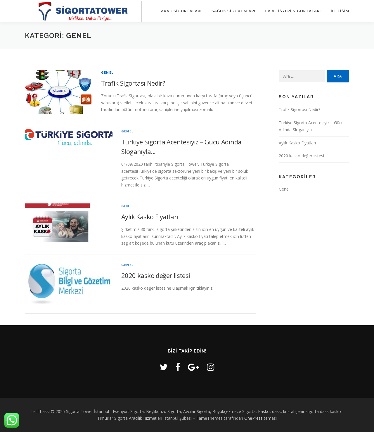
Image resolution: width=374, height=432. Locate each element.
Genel (107, 72)
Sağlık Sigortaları (233, 11)
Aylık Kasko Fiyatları (149, 216)
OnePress (253, 418)
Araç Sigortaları (181, 11)
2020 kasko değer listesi (155, 275)
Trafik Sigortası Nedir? (133, 83)
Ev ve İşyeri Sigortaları (293, 11)
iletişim (340, 11)
